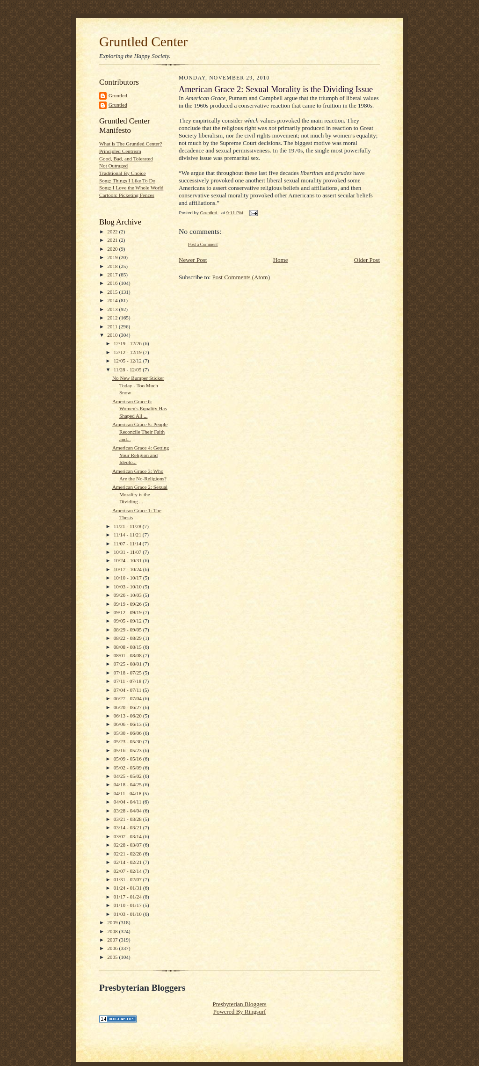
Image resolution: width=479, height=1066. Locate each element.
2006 (113, 948)
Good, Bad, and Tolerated (126, 158)
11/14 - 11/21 (128, 534)
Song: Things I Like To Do (127, 180)
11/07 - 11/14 (128, 543)
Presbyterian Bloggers (239, 1004)
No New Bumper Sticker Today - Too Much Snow (138, 385)
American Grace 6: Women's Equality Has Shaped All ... (139, 409)
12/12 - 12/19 (128, 352)
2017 (113, 274)
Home (280, 259)
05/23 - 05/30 (128, 741)
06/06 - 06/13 (128, 724)
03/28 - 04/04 (128, 810)
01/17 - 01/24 (128, 896)
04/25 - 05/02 (128, 776)
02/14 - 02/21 (128, 862)
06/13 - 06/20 (128, 715)
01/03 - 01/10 (128, 914)
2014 (113, 300)
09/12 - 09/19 (128, 612)
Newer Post (193, 259)
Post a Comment (203, 244)
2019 (113, 257)
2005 (113, 957)
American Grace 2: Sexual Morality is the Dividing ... (139, 494)
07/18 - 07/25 (128, 672)
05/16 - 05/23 (128, 750)
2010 (113, 335)
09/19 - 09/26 (128, 604)
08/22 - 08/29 (128, 638)
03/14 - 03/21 (128, 827)
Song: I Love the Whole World (131, 187)
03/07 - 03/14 (128, 836)
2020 (113, 249)
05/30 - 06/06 (128, 733)
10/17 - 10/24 (128, 569)
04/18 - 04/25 (128, 784)
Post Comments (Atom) (241, 277)
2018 (113, 266)
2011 (113, 326)
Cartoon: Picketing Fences (126, 195)
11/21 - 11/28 (128, 526)
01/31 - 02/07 (128, 879)
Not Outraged (113, 165)
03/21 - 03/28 (128, 819)
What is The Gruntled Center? (130, 143)
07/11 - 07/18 (128, 681)
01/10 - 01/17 (128, 905)
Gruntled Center (143, 41)
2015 (113, 292)
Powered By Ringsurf (239, 1011)
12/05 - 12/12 (128, 360)
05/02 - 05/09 (128, 767)
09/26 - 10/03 (128, 595)
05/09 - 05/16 (128, 758)
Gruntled (118, 95)
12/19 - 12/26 (128, 343)
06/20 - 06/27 (128, 707)
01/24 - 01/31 (128, 888)
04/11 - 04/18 (128, 793)
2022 (113, 231)
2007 (113, 940)
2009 (113, 922)
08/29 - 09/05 (128, 629)
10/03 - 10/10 (128, 586)
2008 (113, 931)
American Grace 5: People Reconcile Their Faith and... (139, 431)
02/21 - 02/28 (128, 853)
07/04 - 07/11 (128, 690)
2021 (113, 240)
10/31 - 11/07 (128, 552)
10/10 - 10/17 (128, 577)
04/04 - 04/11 (128, 802)
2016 (113, 283)
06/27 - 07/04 (128, 698)
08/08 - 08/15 (128, 647)
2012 (113, 317)
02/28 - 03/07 (128, 845)
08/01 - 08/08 (128, 655)
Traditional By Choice (122, 173)
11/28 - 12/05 (128, 369)
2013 (113, 309)
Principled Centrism (120, 151)
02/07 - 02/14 (128, 871)
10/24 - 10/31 (128, 560)
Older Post (367, 259)
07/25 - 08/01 (128, 664)
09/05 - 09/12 (128, 621)
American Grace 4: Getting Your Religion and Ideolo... (140, 455)
